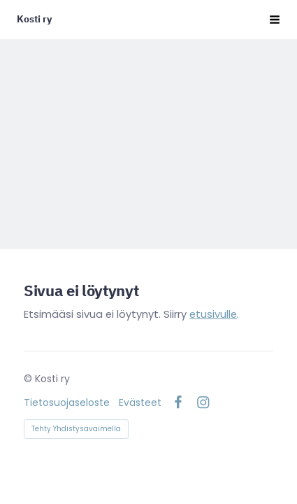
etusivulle (213, 314)
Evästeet (140, 402)
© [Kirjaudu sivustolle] (29, 379)
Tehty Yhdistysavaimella (76, 429)
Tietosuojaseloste (67, 402)
